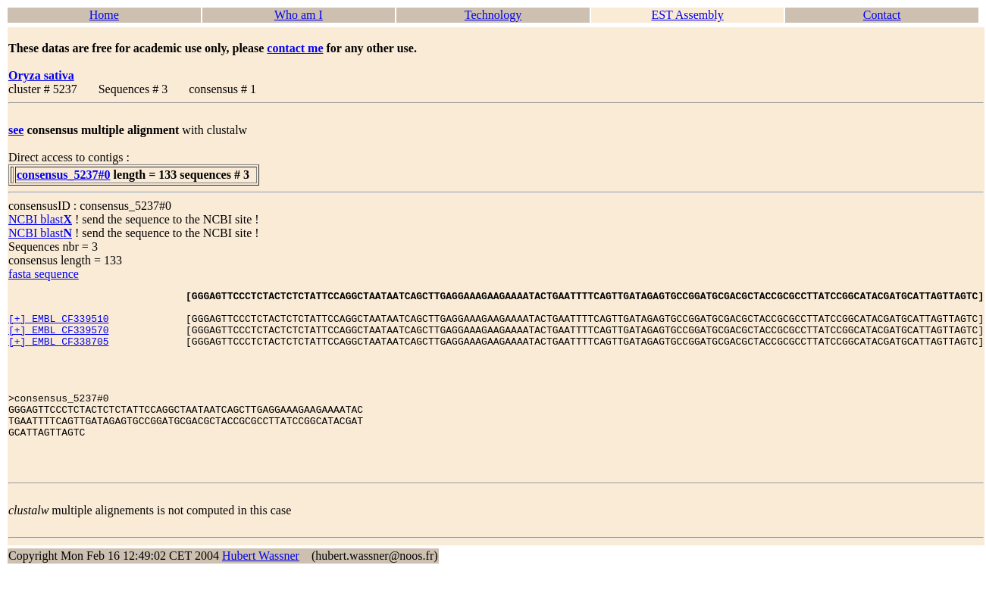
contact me (295, 48)
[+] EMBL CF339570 (58, 338)
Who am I (298, 14)
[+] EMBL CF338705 (58, 352)
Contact (882, 14)
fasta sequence (43, 273)
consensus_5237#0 (64, 174)
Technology (493, 14)
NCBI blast (40, 219)
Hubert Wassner (260, 592)
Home (104, 14)
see (15, 129)
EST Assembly (687, 14)
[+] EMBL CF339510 (58, 325)
